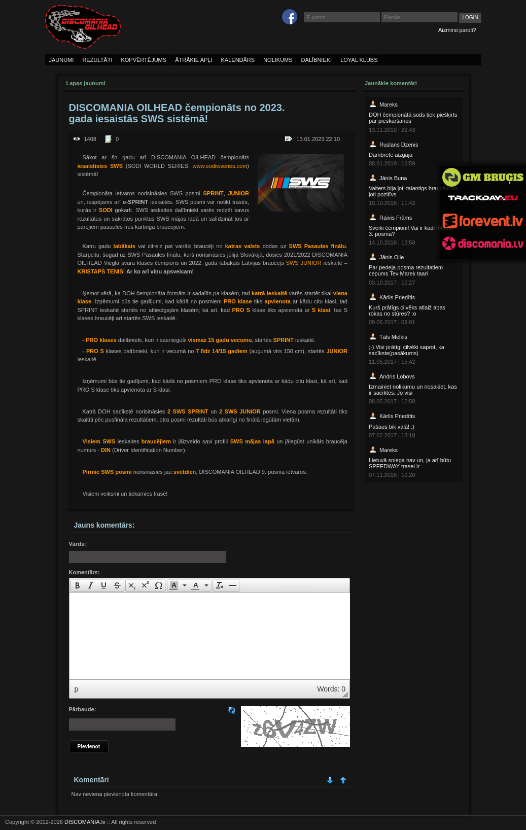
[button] (77, 585)
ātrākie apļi (193, 60)
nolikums (277, 60)
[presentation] (77, 585)
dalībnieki (316, 60)
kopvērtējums (143, 60)
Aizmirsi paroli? (457, 30)
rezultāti (97, 60)
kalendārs (238, 60)
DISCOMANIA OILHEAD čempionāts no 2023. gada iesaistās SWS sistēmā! (177, 113)
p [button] (77, 689)
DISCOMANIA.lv (85, 822)
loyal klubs (358, 60)
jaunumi (61, 60)
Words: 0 (331, 689)
